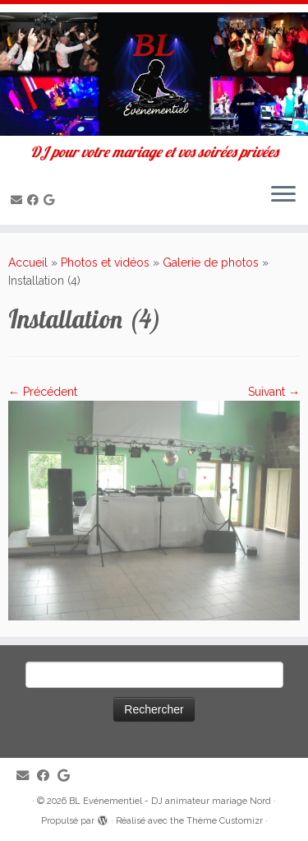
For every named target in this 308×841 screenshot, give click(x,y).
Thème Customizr (224, 820)
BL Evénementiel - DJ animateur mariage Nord (170, 801)
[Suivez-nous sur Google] (51, 200)
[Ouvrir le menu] (283, 195)
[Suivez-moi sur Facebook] (35, 200)
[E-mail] (19, 200)
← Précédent (42, 391)
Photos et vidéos (105, 262)
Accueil (28, 262)
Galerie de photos (211, 262)
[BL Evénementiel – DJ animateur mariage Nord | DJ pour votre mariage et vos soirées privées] (154, 74)
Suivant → (274, 391)
